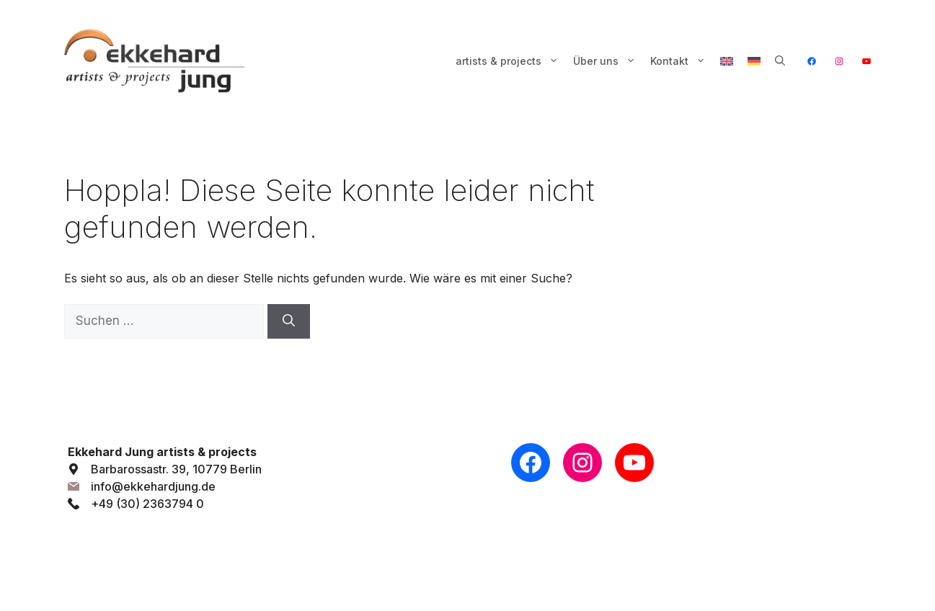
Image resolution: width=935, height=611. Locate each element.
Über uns (608, 61)
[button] (780, 61)
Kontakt (681, 61)
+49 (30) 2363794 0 (147, 503)
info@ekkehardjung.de (153, 486)
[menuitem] (726, 61)
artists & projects (511, 61)
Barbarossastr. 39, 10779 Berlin (176, 469)
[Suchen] (288, 321)
